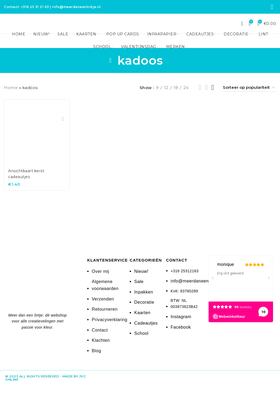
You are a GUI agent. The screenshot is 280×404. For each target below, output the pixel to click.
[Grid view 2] (200, 97)
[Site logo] (140, 28)
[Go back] (110, 69)
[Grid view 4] (213, 97)
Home (11, 97)
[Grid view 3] (206, 97)
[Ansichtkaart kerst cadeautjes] (36, 141)
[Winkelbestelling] (249, 97)
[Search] (242, 29)
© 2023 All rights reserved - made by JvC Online (41, 382)
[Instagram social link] (272, 7)
